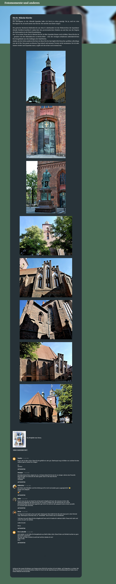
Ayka (19, 498)
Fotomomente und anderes (22, 3)
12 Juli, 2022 (24, 498)
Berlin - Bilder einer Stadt (20, 450)
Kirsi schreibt (22, 531)
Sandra (20, 458)
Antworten (21, 469)
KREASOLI (21, 485)
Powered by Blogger (58, 581)
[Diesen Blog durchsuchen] (106, 3)
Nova (19, 511)
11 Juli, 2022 (26, 458)
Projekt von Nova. (35, 438)
